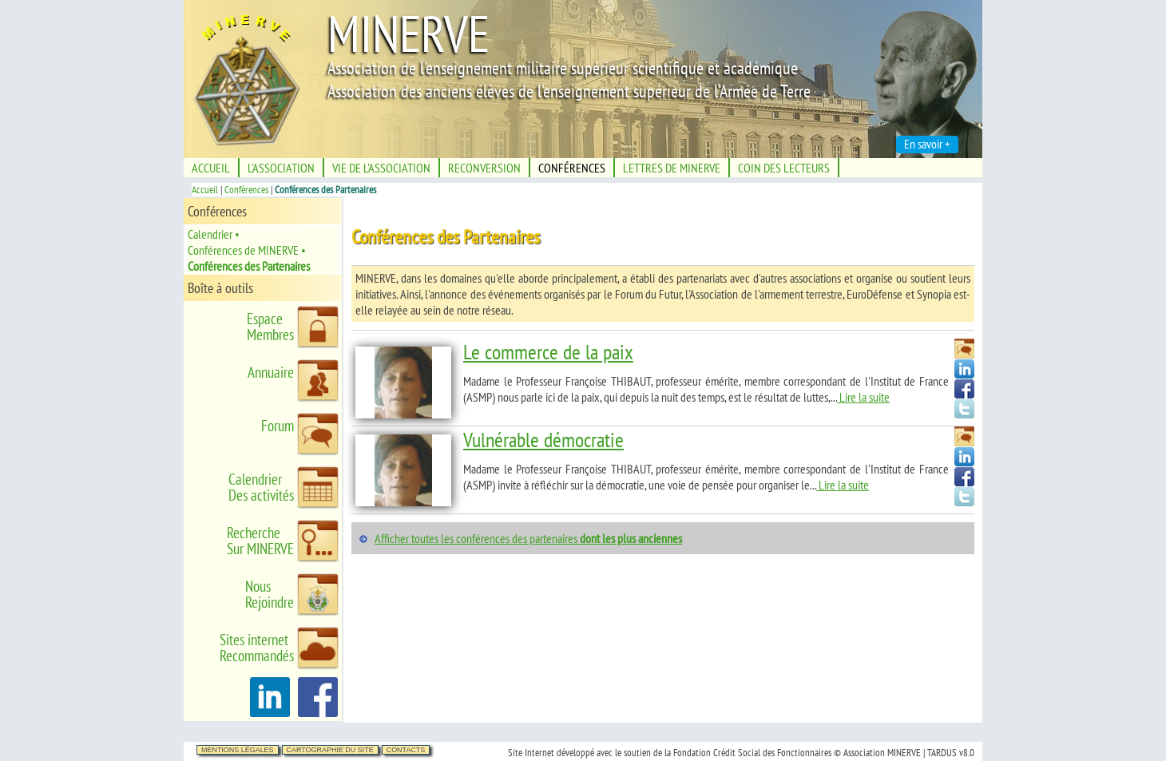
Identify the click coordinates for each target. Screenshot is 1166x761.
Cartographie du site (330, 750)
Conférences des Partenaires (249, 266)
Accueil (205, 189)
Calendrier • (214, 234)
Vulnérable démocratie (543, 439)
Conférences (246, 189)
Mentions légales (237, 750)
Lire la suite (863, 397)
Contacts (406, 750)
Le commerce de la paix (548, 352)
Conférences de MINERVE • (247, 250)
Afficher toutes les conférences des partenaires (528, 538)
